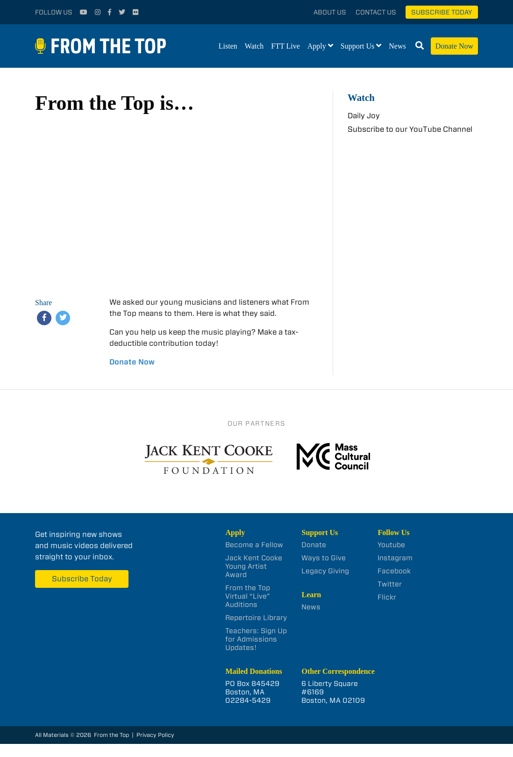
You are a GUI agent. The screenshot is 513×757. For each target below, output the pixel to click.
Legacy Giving (325, 571)
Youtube (391, 545)
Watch (254, 46)
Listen (228, 46)
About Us (330, 12)
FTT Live (285, 46)
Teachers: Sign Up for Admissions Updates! (256, 639)
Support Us (357, 46)
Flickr (387, 597)
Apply (316, 46)
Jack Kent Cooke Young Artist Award (253, 566)
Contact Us (376, 12)
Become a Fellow (254, 545)
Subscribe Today (441, 12)
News (397, 46)
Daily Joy (364, 115)
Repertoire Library (256, 618)
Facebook (394, 571)
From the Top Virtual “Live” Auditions (247, 596)
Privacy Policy (155, 734)
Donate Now (454, 46)
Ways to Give (323, 558)
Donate (313, 545)
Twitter (390, 584)
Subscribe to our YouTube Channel (410, 129)
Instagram (395, 558)
